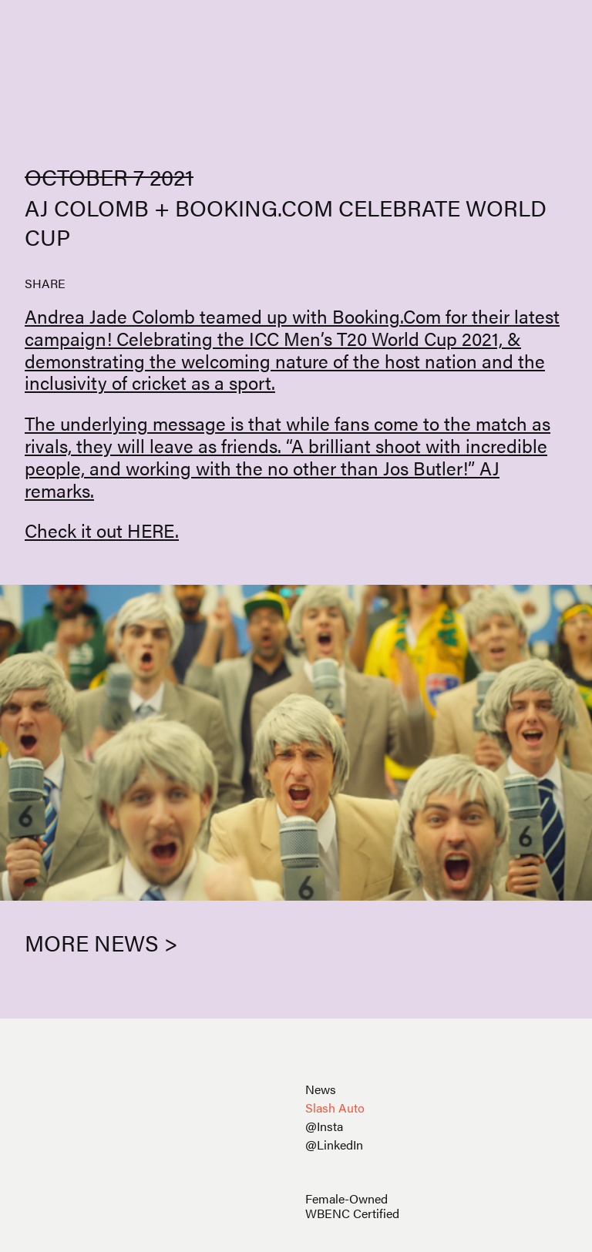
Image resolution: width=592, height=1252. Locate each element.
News (320, 1089)
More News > (101, 942)
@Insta (324, 1126)
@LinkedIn (334, 1144)
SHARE (45, 283)
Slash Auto (335, 1107)
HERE (151, 530)
